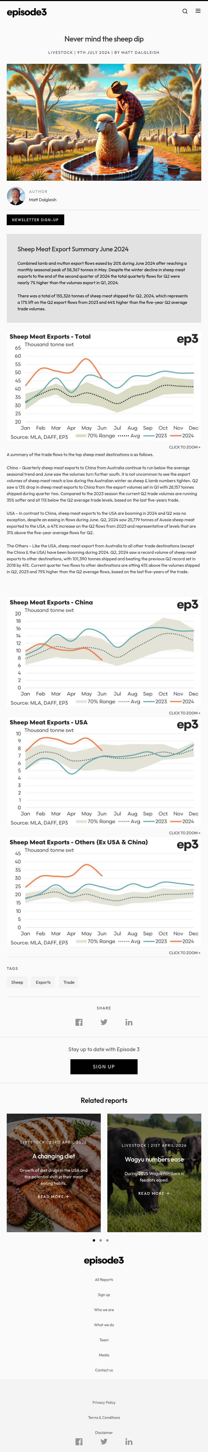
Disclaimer (104, 1432)
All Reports (104, 1279)
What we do (104, 1324)
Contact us (104, 1370)
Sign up (104, 1067)
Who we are (104, 1309)
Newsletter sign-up (35, 220)
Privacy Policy (104, 1402)
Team (104, 1340)
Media (104, 1355)
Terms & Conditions (104, 1417)
